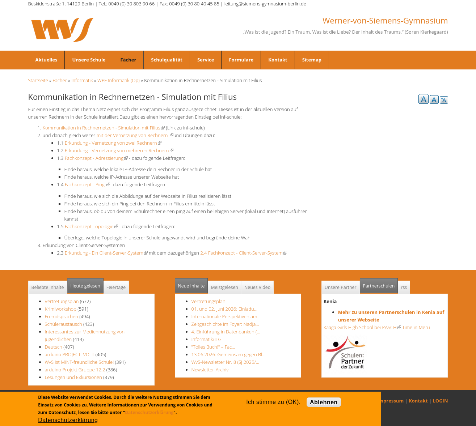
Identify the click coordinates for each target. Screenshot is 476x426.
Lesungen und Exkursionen (73, 377)
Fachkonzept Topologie (91, 226)
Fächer (128, 59)
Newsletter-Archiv (210, 369)
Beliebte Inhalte (47, 287)
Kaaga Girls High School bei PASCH (362, 327)
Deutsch (54, 347)
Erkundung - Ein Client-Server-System (106, 253)
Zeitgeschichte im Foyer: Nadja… (225, 324)
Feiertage (116, 287)
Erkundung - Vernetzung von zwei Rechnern (113, 143)
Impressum (390, 400)
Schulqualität (166, 59)
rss (404, 287)
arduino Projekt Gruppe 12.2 (75, 369)
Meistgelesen (224, 287)
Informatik (82, 80)
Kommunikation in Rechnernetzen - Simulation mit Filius (104, 127)
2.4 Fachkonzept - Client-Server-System (243, 253)
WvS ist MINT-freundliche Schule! (79, 362)
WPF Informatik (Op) (118, 80)
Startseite (38, 80)
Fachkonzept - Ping (87, 184)
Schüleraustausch (63, 324)
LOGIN (440, 400)
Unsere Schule (88, 59)
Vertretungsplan (62, 301)
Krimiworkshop (60, 309)
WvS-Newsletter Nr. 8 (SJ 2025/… (225, 362)
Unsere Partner (341, 287)
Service (205, 59)
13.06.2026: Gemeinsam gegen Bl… (228, 354)
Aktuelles (46, 59)
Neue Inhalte (191, 286)
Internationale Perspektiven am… (226, 316)
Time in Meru (415, 327)
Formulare (241, 59)
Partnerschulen (380, 283)
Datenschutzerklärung (149, 412)
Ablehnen (324, 402)
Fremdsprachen (61, 316)
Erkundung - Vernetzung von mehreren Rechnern (119, 150)
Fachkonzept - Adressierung (96, 158)
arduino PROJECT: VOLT (69, 354)
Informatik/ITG (206, 339)
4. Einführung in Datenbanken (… (225, 331)
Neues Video (257, 287)
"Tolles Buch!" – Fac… (213, 347)
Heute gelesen (85, 286)
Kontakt (277, 59)
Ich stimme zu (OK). (273, 402)
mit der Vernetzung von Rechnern (135, 135)
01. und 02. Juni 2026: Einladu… (224, 309)
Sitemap (311, 59)
